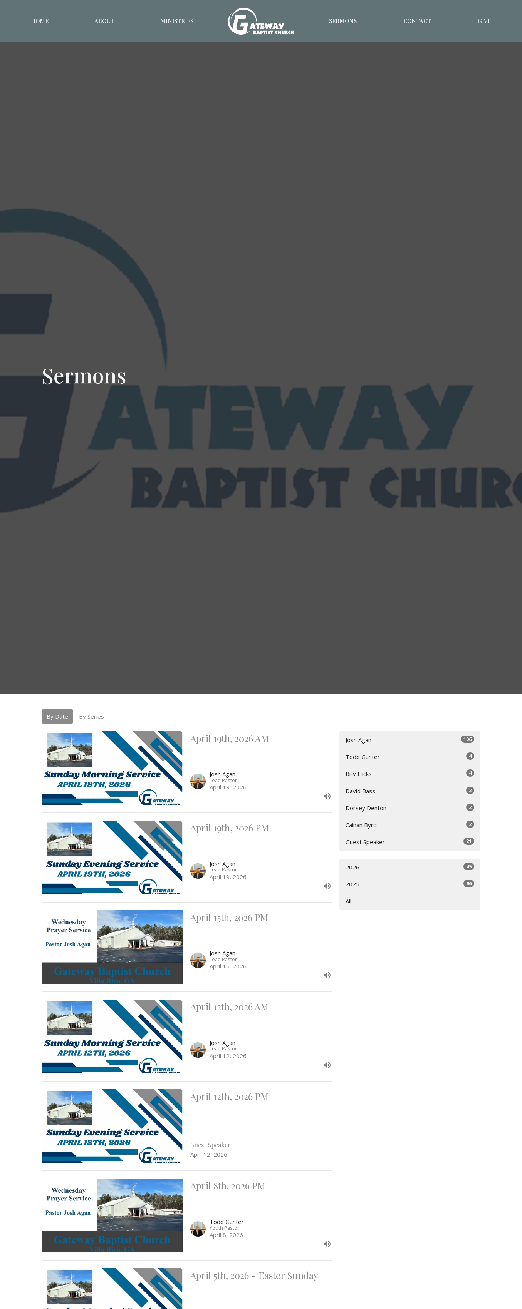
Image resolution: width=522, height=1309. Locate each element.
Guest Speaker (410, 842)
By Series (91, 716)
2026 (410, 867)
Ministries (176, 21)
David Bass (410, 791)
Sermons (343, 21)
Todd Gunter (410, 756)
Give (484, 21)
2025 (410, 884)
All (348, 901)
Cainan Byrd (410, 825)
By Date (57, 716)
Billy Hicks (410, 773)
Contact (417, 21)
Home (40, 21)
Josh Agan (410, 740)
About (104, 21)
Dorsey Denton (410, 808)
